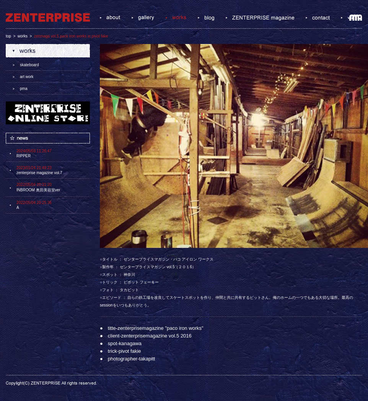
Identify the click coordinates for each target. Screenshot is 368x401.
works (23, 36)
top (8, 36)
